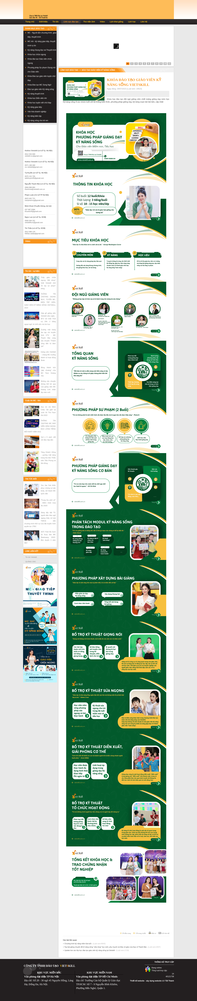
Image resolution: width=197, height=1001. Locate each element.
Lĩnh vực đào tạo (71, 22)
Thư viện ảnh (89, 22)
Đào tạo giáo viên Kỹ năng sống (98, 70)
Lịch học (132, 22)
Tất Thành (169, 981)
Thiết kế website (137, 981)
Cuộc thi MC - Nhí (33, 401)
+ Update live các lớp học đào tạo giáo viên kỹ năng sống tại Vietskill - (96, 950)
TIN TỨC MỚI (30, 479)
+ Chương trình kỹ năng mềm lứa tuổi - (84, 943)
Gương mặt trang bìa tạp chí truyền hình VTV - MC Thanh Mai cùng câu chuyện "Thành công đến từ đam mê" (48, 338)
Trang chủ (29, 22)
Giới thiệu (43, 22)
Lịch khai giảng (116, 22)
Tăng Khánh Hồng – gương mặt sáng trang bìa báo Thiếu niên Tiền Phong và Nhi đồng (48, 457)
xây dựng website (154, 981)
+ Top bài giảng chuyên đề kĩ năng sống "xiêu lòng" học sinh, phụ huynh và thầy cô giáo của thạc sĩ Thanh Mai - (112, 947)
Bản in (152, 933)
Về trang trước (139, 933)
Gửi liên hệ (164, 933)
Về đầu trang (125, 933)
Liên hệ (144, 22)
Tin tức (55, 22)
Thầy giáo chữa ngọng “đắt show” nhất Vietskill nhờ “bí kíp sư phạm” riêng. (48, 282)
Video (102, 22)
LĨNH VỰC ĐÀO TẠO (69, 70)
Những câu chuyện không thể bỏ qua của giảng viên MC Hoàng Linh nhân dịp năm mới (48, 386)
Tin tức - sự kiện (32, 271)
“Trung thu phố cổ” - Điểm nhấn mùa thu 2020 (48, 503)
